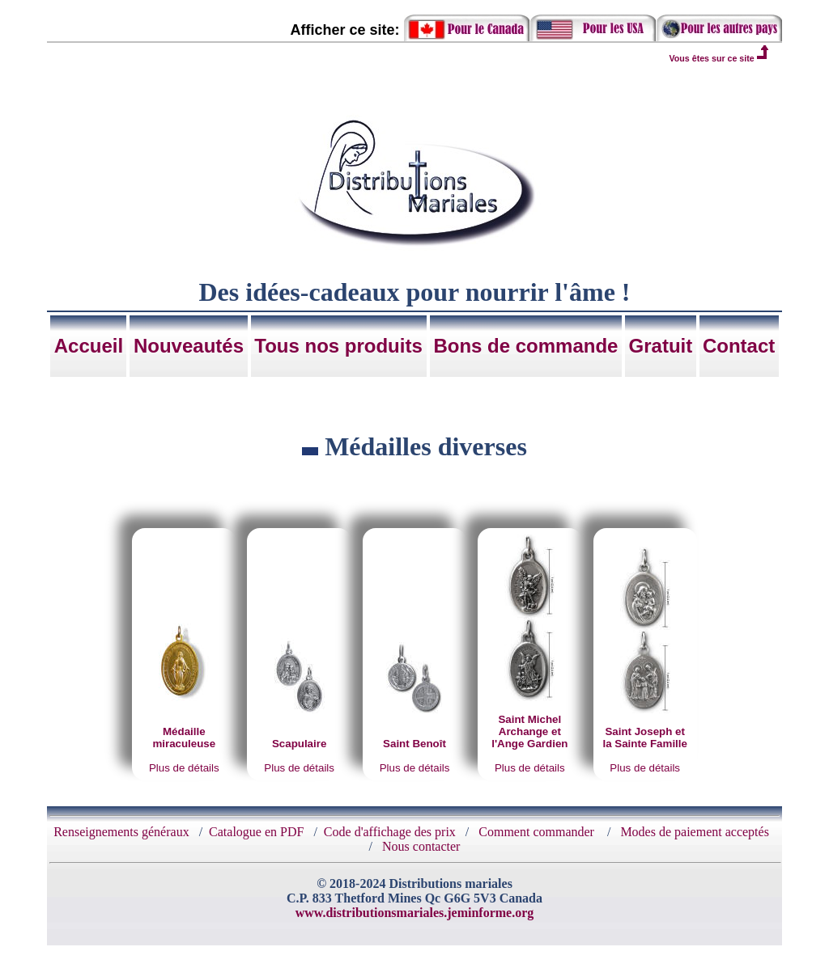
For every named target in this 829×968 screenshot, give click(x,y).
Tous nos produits (338, 346)
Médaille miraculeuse (183, 737)
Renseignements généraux (121, 832)
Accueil (88, 346)
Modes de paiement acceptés (694, 832)
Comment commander (537, 832)
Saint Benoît (414, 744)
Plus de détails (184, 768)
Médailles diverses (426, 446)
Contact (739, 346)
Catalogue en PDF (256, 832)
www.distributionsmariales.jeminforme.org (414, 912)
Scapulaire (299, 744)
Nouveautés (189, 346)
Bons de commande (525, 346)
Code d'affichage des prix (390, 832)
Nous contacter (421, 846)
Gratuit (661, 346)
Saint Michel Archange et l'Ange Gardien (529, 731)
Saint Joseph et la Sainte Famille (644, 737)
